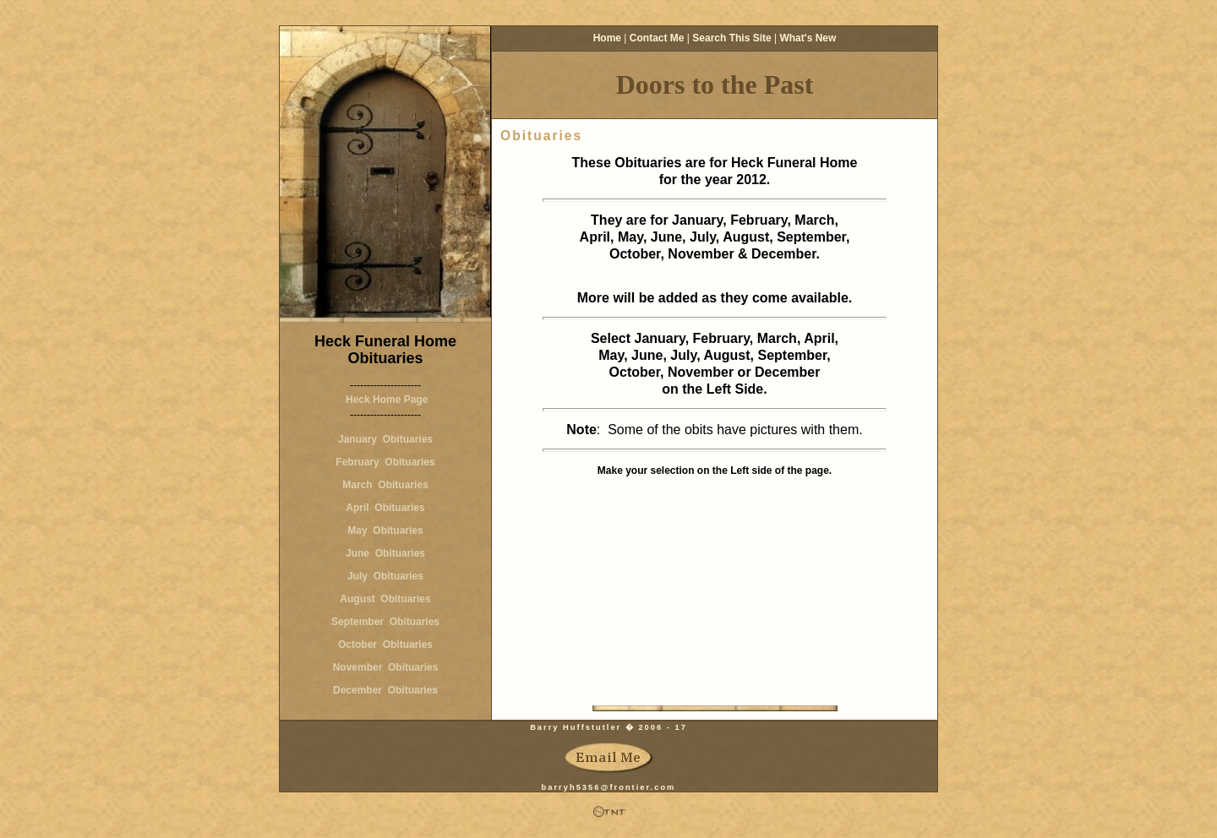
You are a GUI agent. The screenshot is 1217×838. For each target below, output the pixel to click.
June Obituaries (385, 553)
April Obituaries (385, 508)
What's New (807, 38)
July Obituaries (385, 576)
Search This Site (731, 38)
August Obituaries (385, 599)
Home (607, 38)
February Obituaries (385, 462)
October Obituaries (385, 644)
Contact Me (657, 38)
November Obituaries (386, 667)
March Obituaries (385, 485)
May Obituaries (385, 530)
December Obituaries (385, 690)
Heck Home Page (385, 399)
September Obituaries (385, 622)
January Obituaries (385, 439)
